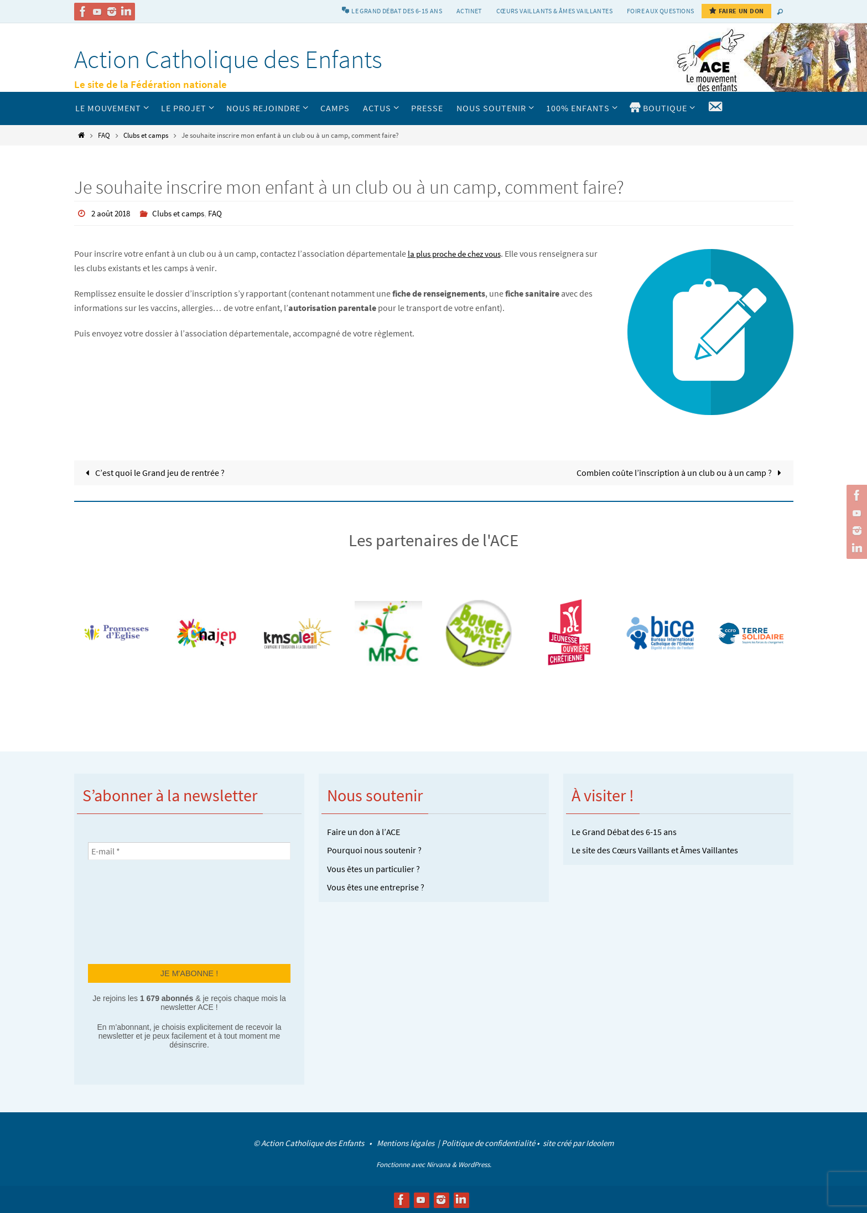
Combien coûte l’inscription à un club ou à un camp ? (681, 472)
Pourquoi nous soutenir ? (374, 850)
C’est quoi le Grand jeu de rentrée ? (153, 472)
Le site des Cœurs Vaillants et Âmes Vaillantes (655, 850)
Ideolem (600, 1143)
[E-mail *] (189, 850)
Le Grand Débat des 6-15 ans (624, 831)
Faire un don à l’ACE (363, 831)
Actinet (469, 11)
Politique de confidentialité (488, 1143)
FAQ (104, 135)
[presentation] (133, 910)
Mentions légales (406, 1143)
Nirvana (438, 1164)
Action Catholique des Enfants (228, 59)
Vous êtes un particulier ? (373, 868)
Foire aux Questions (660, 11)
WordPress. (474, 1164)
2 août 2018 (112, 213)
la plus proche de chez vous (459, 252)
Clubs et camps (145, 135)
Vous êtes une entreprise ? (375, 887)
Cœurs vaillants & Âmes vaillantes (554, 11)
